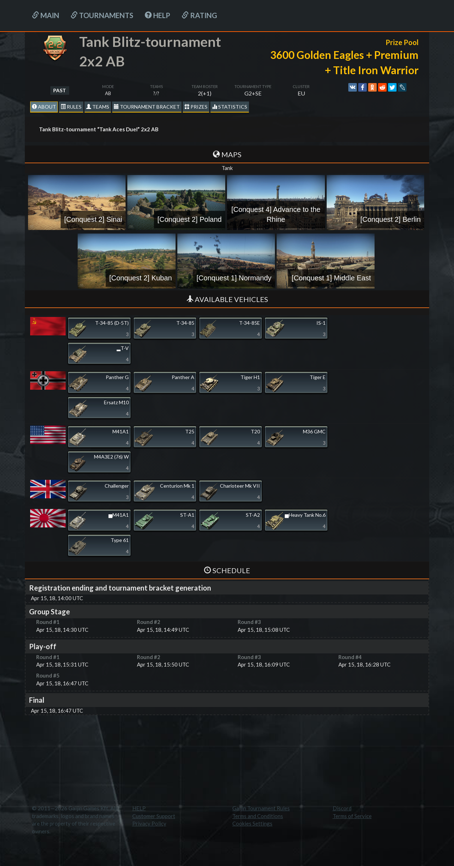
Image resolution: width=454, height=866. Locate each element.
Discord (342, 808)
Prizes (195, 107)
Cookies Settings (252, 823)
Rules (71, 107)
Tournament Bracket (147, 107)
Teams (97, 107)
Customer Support (153, 816)
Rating (199, 15)
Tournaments (102, 15)
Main (45, 15)
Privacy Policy (149, 823)
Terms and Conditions (257, 816)
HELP (157, 15)
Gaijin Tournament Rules (261, 808)
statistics (229, 107)
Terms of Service (352, 816)
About (44, 107)
